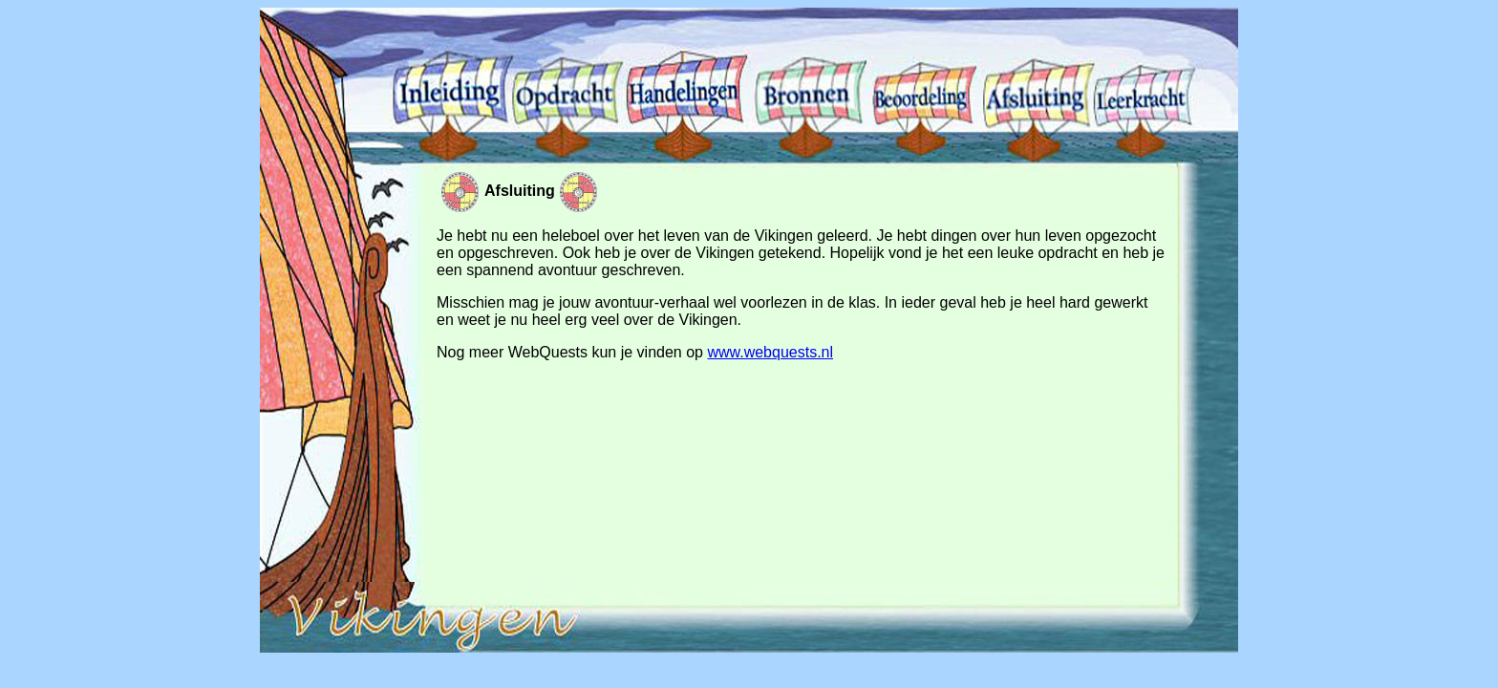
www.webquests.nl (770, 352)
